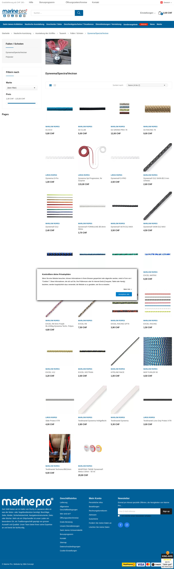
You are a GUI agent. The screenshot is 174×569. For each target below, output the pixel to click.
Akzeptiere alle (123, 294)
